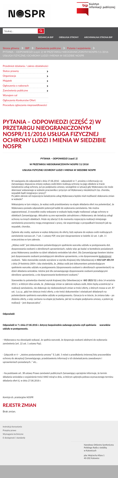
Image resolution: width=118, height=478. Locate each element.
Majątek (7, 80)
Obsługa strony (69, 37)
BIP (27, 48)
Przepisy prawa (9, 430)
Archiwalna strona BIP (98, 37)
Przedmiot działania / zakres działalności (25, 65)
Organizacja (9, 75)
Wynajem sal (10, 95)
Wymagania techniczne (13, 434)
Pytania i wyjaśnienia (78, 48)
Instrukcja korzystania (12, 426)
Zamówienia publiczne (48, 48)
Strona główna (11, 48)
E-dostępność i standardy (14, 437)
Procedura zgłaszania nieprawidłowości (25, 105)
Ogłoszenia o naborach (16, 85)
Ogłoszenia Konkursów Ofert (19, 100)
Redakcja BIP (45, 37)
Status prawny (11, 71)
